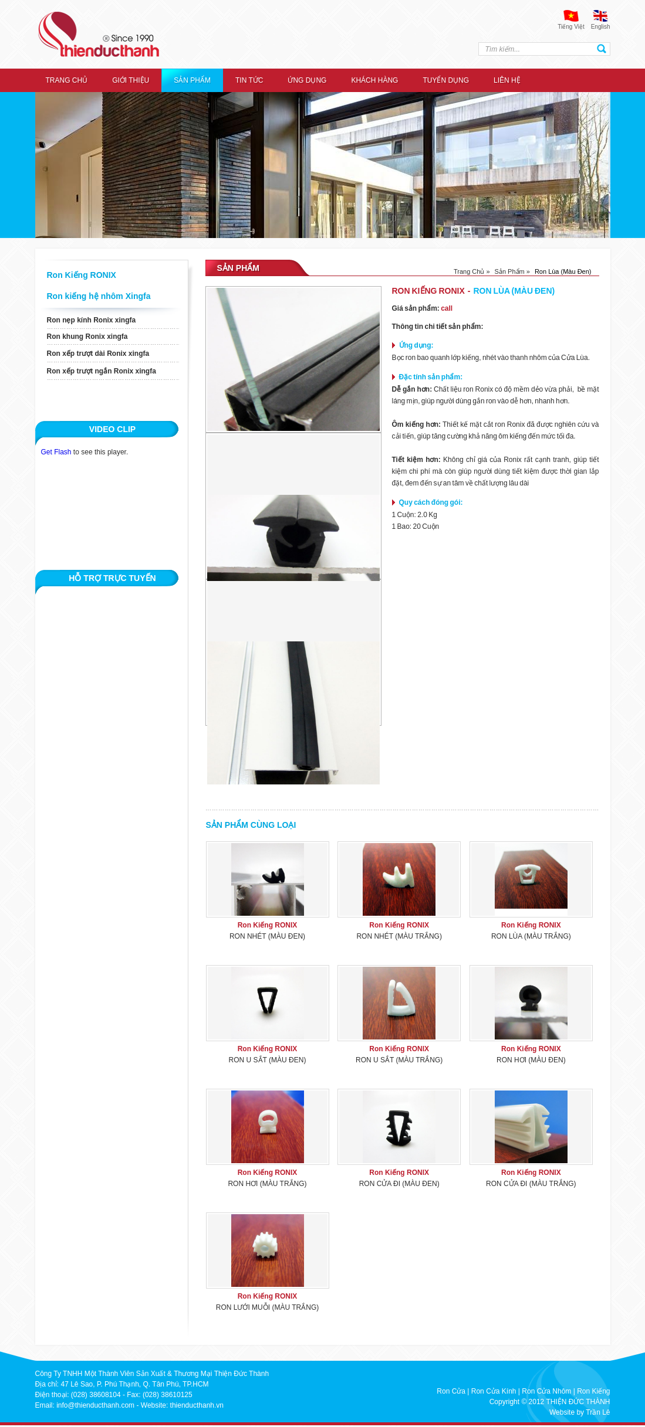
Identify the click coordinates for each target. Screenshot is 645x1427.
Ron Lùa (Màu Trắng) (531, 936)
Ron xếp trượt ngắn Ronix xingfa (101, 371)
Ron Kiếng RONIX (81, 275)
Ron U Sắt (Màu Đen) (267, 1060)
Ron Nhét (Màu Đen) (267, 936)
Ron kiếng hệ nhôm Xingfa (99, 296)
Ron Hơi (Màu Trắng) (267, 1184)
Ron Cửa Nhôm (546, 1391)
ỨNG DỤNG (307, 80)
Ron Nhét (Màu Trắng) (399, 936)
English (600, 26)
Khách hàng (374, 80)
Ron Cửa (451, 1391)
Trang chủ (67, 80)
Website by (566, 1412)
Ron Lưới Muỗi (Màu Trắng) (267, 1307)
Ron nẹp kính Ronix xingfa (91, 320)
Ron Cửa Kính (493, 1391)
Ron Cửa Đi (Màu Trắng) (531, 1184)
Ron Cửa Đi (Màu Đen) (399, 1184)
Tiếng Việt (571, 26)
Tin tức (249, 80)
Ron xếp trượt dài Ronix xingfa (98, 353)
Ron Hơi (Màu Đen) (531, 1060)
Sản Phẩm (192, 80)
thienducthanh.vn (197, 1405)
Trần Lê (598, 1412)
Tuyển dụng (446, 80)
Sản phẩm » (512, 271)
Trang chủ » (472, 271)
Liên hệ (507, 80)
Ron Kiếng (593, 1391)
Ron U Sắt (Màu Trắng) (399, 1060)
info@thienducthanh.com (95, 1405)
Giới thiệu (130, 80)
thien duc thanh (98, 34)
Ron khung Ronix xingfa (87, 336)
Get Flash (56, 452)
